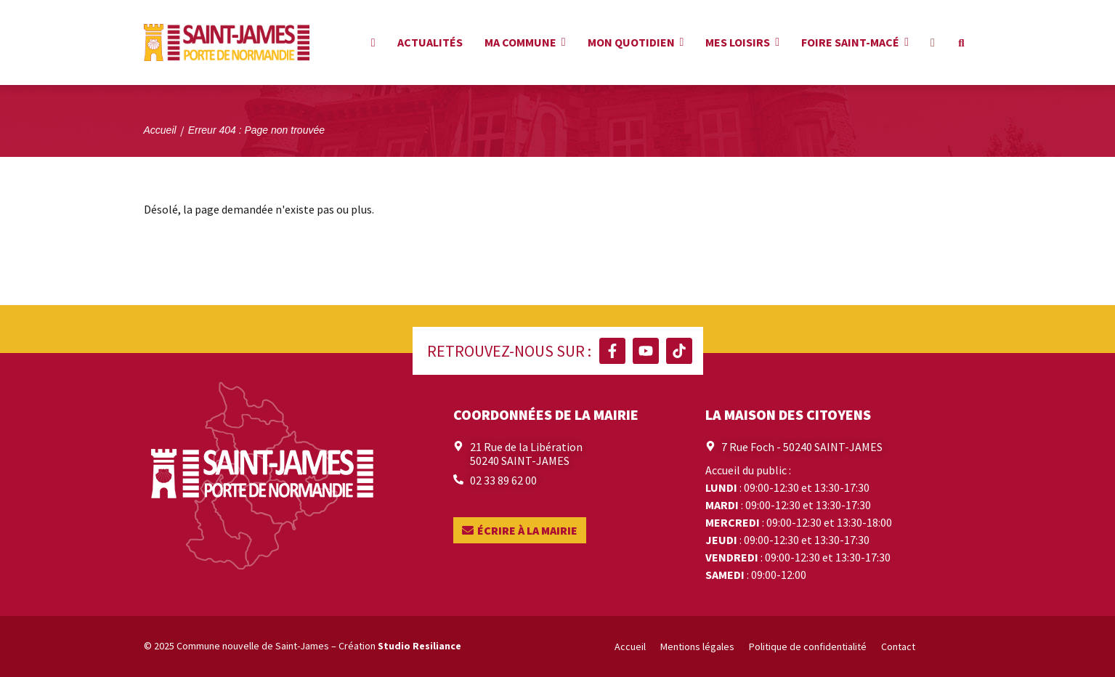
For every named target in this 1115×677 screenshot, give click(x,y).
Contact (898, 646)
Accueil (630, 646)
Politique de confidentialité (808, 646)
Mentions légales (697, 646)
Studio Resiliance (419, 645)
